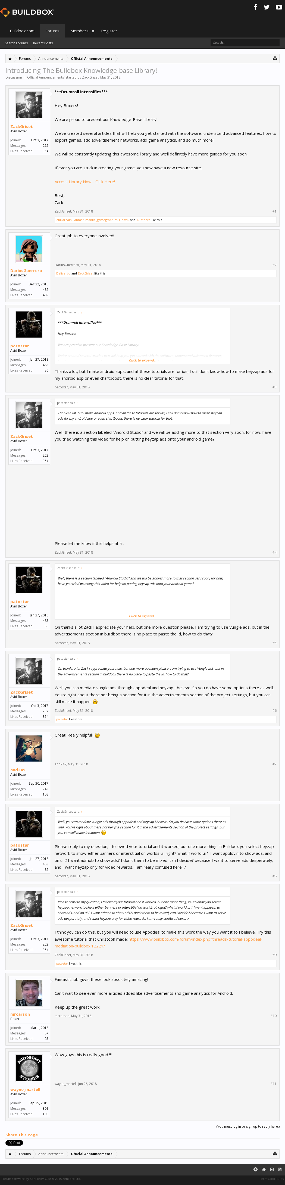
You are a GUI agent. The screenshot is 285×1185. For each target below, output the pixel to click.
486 (45, 289)
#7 (275, 764)
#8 (275, 876)
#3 (275, 387)
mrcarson (20, 1014)
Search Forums (16, 43)
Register (109, 30)
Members (79, 30)
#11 (274, 1084)
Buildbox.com (22, 30)
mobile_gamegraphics (101, 220)
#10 (274, 1016)
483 (45, 365)
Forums (52, 30)
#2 (275, 265)
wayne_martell (25, 1089)
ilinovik (124, 220)
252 (45, 145)
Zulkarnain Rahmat (70, 220)
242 (45, 789)
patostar (19, 345)
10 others (143, 220)
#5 (275, 643)
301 (45, 1108)
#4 (275, 552)
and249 (17, 769)
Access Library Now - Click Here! (85, 181)
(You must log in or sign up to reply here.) (248, 1126)
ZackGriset (90, 77)
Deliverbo (63, 273)
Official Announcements (45, 77)
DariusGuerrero (26, 270)
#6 (275, 711)
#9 (275, 955)
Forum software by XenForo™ (41, 1179)
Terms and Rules (271, 1179)
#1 (275, 211)
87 (46, 1033)
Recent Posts (43, 43)
